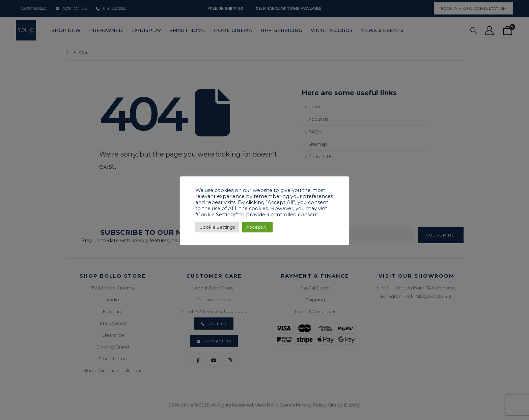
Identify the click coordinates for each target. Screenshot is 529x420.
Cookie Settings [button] (217, 227)
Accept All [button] (257, 227)
